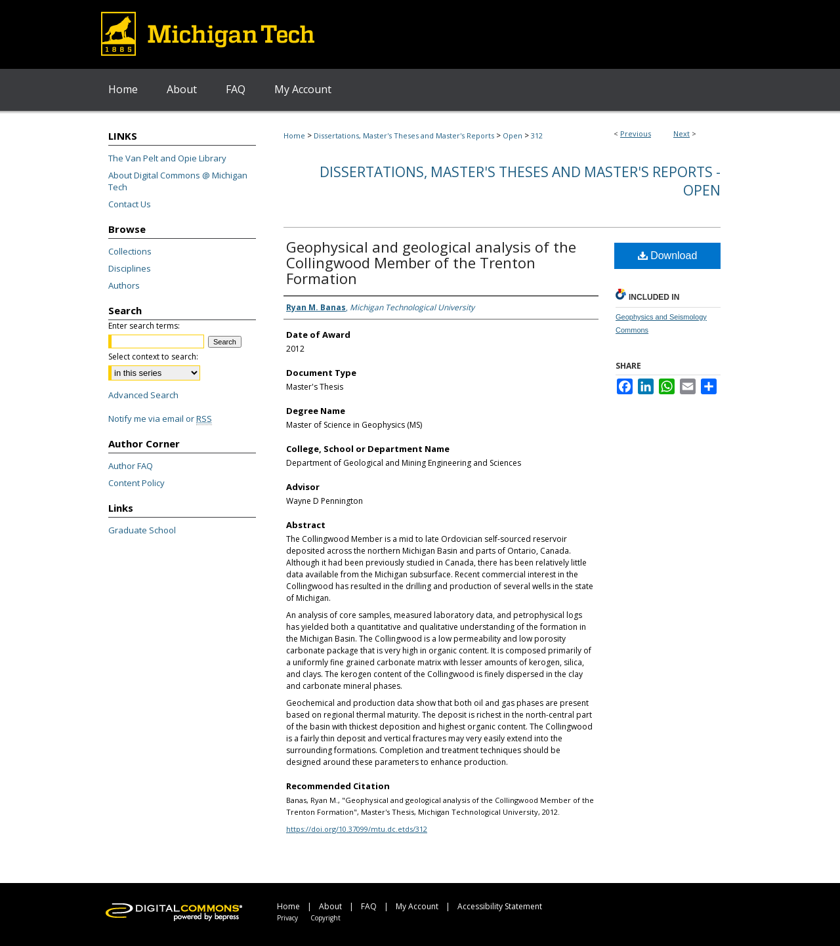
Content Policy (136, 483)
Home (294, 135)
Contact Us (129, 204)
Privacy (287, 917)
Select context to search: (153, 356)
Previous (635, 133)
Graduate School (142, 530)
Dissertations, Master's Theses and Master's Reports (404, 135)
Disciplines (129, 268)
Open (512, 135)
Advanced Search (143, 395)
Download (668, 255)
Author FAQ (130, 466)
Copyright (325, 917)
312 (537, 135)
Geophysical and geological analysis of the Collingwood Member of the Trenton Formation (431, 262)
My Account (417, 906)
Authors (124, 285)
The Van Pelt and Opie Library (167, 158)
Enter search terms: (144, 325)
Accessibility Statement (499, 906)
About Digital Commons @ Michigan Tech (177, 181)
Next (681, 133)
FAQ (369, 906)
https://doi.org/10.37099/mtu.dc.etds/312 (356, 829)
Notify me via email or (160, 418)
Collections (130, 251)
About (330, 906)
